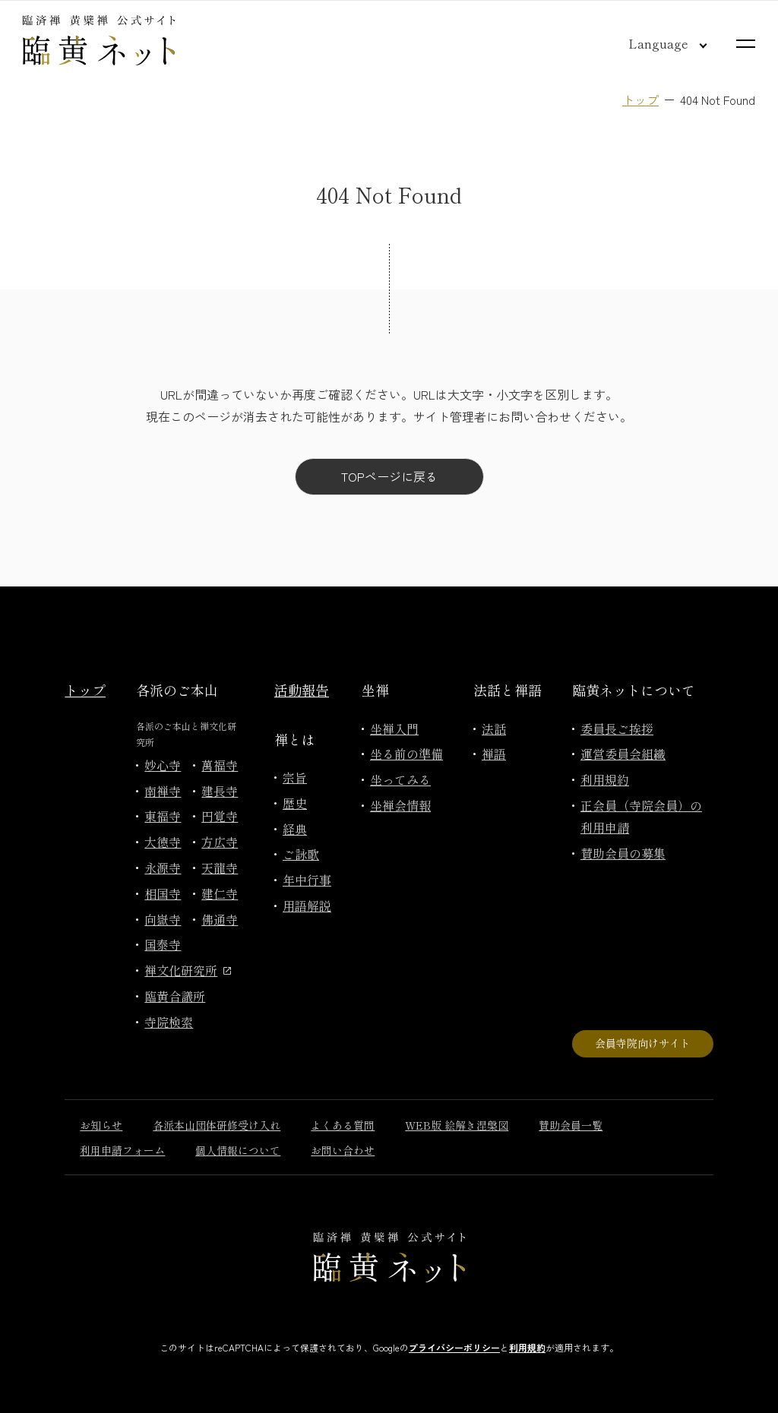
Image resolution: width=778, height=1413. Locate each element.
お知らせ (101, 1125)
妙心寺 (162, 765)
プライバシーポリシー (454, 1347)
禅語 (494, 753)
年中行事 (307, 880)
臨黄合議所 (174, 996)
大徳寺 (162, 842)
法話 (494, 728)
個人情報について (237, 1150)
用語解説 (307, 905)
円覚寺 (219, 816)
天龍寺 (219, 867)
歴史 (295, 803)
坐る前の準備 (406, 753)
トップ (640, 99)
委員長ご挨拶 (616, 728)
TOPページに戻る (389, 476)
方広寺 (219, 842)
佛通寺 (219, 919)
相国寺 (162, 893)
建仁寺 (219, 893)
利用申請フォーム (122, 1150)
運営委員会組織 (623, 753)
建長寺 (219, 791)
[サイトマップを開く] (745, 44)
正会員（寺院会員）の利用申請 (641, 816)
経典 (295, 829)
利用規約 (604, 779)
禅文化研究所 (187, 970)
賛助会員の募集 (623, 853)
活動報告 (301, 690)
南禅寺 (162, 791)
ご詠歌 (301, 854)
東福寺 (162, 816)
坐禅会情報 (400, 805)
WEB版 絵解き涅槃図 (456, 1125)
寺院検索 (168, 1022)
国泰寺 (162, 944)
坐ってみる (400, 779)
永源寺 (162, 867)
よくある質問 (343, 1125)
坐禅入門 (394, 728)
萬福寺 (219, 765)
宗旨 (295, 777)
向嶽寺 (162, 919)
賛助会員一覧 (570, 1125)
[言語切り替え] (656, 43)
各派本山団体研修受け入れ (216, 1125)
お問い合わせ (343, 1150)
